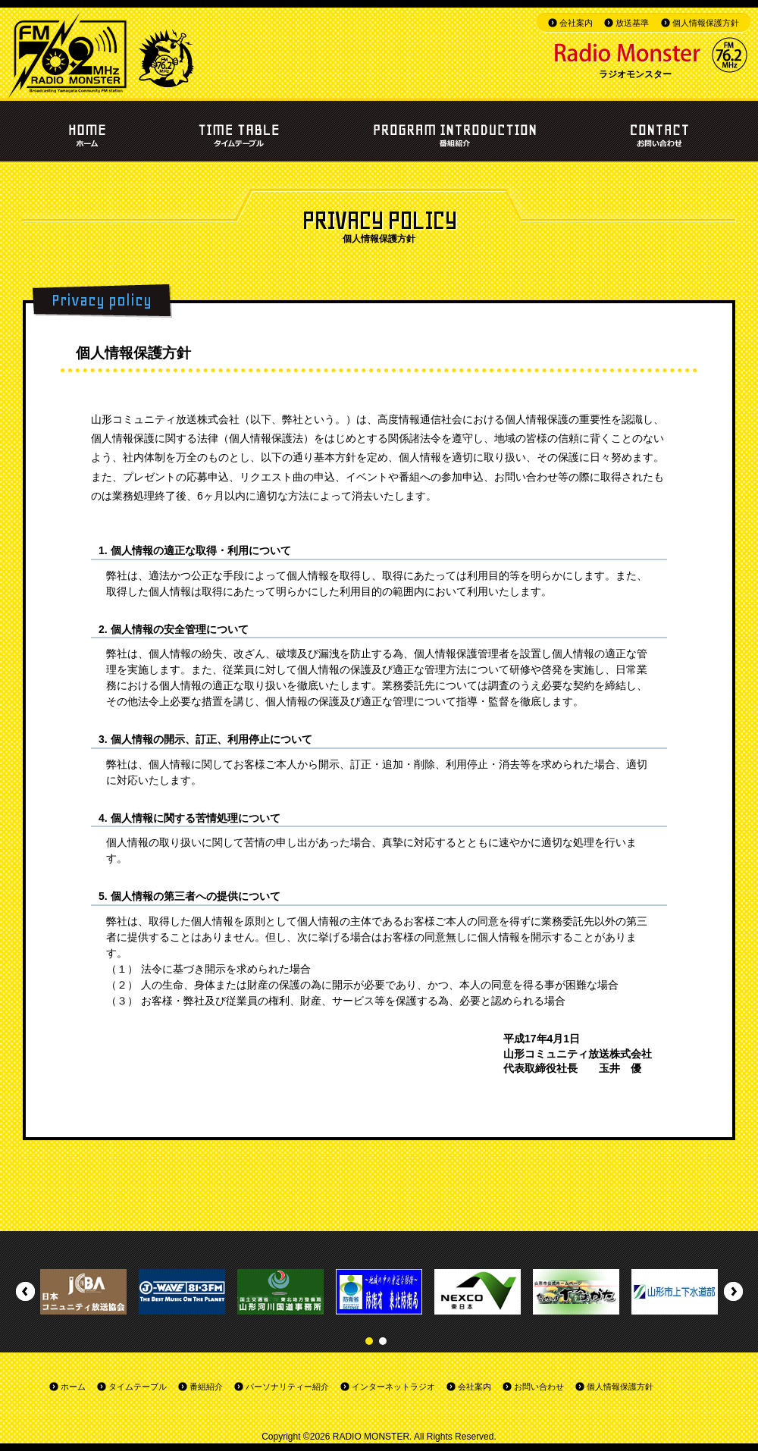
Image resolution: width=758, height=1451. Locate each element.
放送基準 (632, 22)
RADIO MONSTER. (372, 1436)
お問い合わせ (539, 1386)
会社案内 (576, 22)
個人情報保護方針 (705, 22)
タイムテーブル (137, 1386)
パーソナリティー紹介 (287, 1386)
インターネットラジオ (393, 1386)
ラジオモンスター (635, 74)
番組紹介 (206, 1386)
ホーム (73, 1386)
